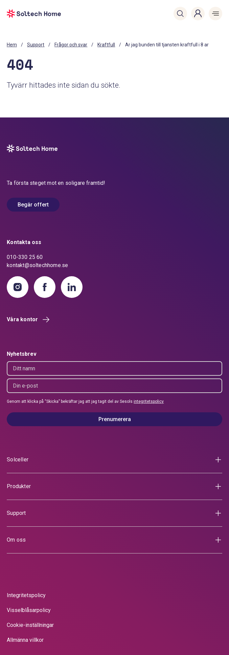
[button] (180, 13)
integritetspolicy (149, 401)
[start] (25, 13)
